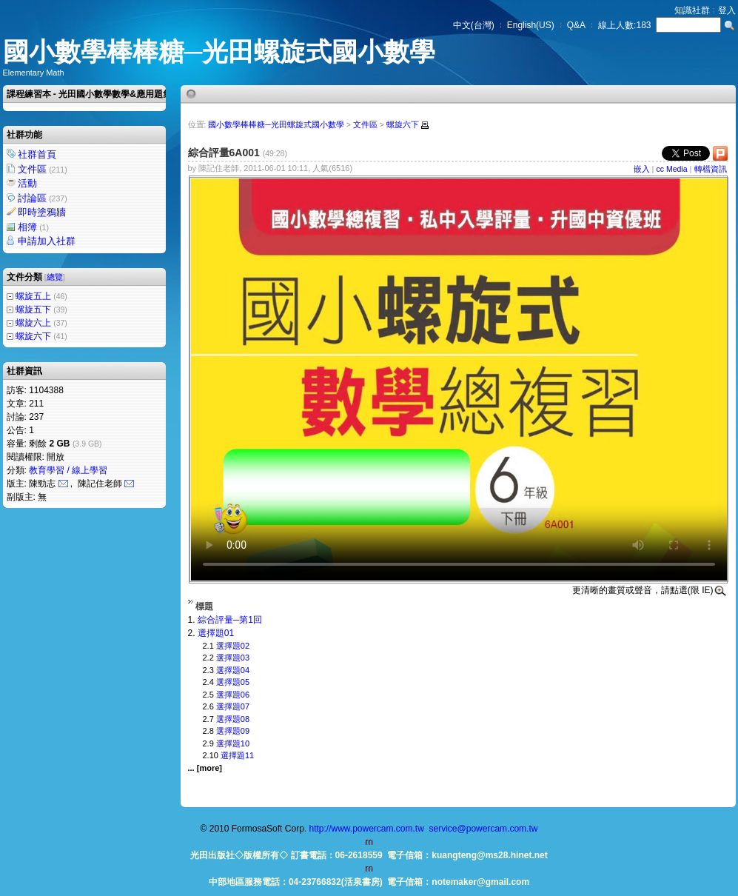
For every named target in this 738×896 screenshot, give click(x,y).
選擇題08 (232, 719)
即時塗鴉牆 (43, 212)
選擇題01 (216, 633)
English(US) (530, 25)
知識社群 (692, 10)
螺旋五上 (33, 296)
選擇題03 (232, 657)
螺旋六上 (33, 323)
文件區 (44, 169)
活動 (28, 183)
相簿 (34, 227)
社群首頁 (38, 154)
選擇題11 (237, 755)
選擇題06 (232, 694)
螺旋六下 (33, 336)
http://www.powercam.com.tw (366, 828)
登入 (727, 10)
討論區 (44, 198)
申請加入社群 (48, 241)
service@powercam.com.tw (483, 828)
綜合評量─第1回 (230, 620)
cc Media (672, 168)
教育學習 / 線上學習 (68, 470)
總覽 (55, 277)
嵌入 (642, 168)
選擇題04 (232, 670)
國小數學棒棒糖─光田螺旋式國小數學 (219, 51)
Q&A (576, 25)
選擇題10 (232, 743)
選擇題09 (232, 730)
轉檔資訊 (710, 168)
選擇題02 (232, 645)
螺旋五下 (33, 309)
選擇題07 (232, 706)
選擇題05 (232, 682)
